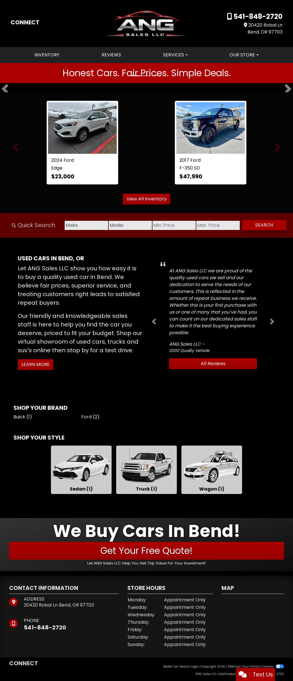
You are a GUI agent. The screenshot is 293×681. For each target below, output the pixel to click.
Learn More (35, 364)
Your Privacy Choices (263, 666)
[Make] (78, 225)
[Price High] (215, 225)
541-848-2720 (257, 16)
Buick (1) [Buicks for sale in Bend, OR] (22, 417)
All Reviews (213, 363)
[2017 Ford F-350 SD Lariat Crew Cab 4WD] (210, 128)
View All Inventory (146, 199)
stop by (78, 350)
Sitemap (233, 666)
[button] (5, 88)
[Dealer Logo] (146, 23)
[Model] (123, 225)
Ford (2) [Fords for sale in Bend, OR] (90, 417)
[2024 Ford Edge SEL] (82, 128)
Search (263, 225)
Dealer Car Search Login (181, 666)
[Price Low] (169, 225)
